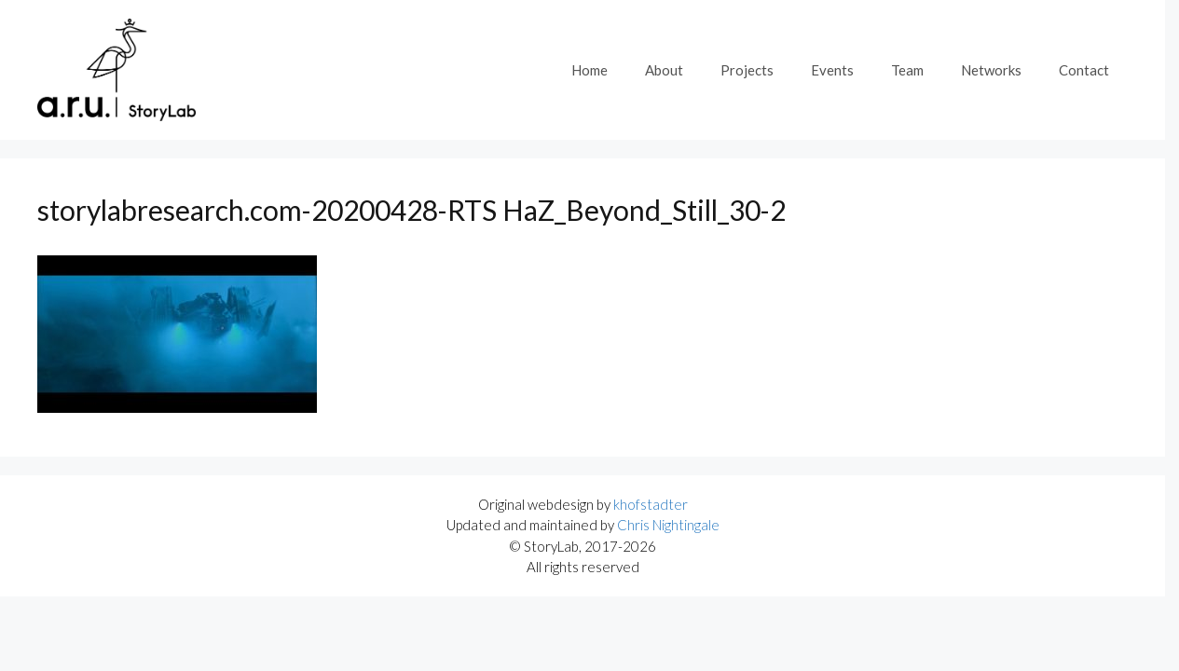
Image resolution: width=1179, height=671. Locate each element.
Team (907, 70)
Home (589, 70)
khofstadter (650, 504)
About (664, 70)
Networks (991, 70)
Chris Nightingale (668, 524)
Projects (747, 70)
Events (832, 70)
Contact (1084, 70)
